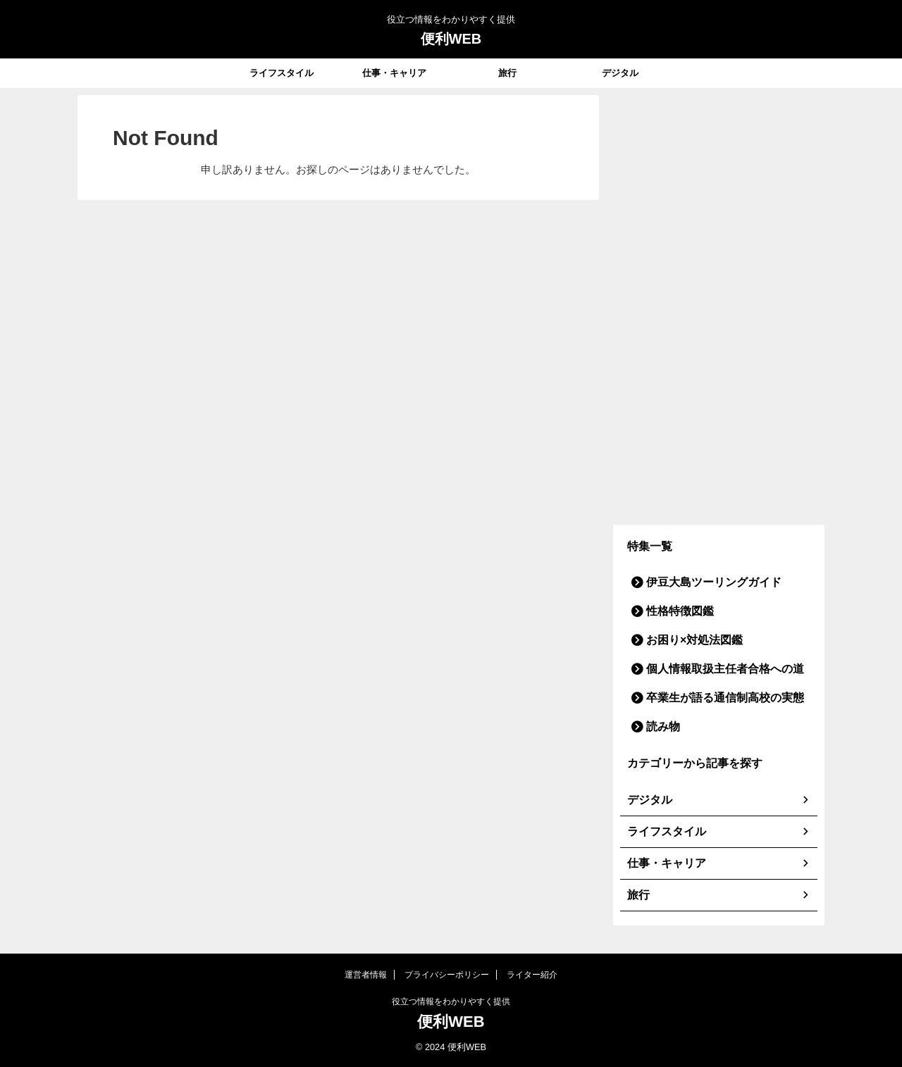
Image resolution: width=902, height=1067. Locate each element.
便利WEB (451, 38)
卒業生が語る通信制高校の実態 (708, 697)
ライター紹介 (532, 975)
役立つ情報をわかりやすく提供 (451, 1001)
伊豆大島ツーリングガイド (699, 582)
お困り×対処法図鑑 (683, 640)
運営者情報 (366, 975)
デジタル (620, 73)
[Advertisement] (718, 306)
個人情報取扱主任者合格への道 (708, 668)
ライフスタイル (281, 73)
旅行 (507, 73)
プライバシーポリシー (446, 975)
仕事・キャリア (394, 73)
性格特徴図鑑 (671, 611)
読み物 (658, 726)
